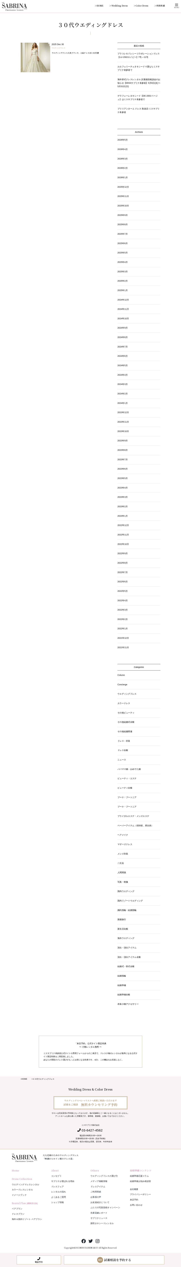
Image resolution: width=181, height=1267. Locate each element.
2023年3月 (123, 497)
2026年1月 (123, 177)
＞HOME (99, 5)
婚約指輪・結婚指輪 (127, 910)
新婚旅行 (122, 919)
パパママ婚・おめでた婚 (129, 769)
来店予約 (134, 1199)
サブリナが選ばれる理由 (62, 1181)
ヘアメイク (123, 835)
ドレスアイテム (97, 1186)
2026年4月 (123, 149)
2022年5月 (123, 591)
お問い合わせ (136, 1205)
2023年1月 (123, 516)
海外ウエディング (126, 938)
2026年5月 (123, 140)
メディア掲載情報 (98, 1181)
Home (15, 1170)
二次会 (121, 863)
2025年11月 (123, 196)
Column (121, 675)
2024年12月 (123, 300)
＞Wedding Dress (118, 5)
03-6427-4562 (92, 1130)
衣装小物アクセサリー (128, 1004)
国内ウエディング (126, 891)
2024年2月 (123, 393)
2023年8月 (123, 450)
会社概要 (134, 1189)
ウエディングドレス (58, 48)
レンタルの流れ (58, 1192)
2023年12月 (123, 412)
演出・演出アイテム (127, 947)
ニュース (122, 759)
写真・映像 (123, 882)
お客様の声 (95, 1197)
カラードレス (124, 703)
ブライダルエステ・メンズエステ (133, 816)
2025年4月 (123, 262)
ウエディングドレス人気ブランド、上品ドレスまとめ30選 (75, 53)
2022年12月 (123, 525)
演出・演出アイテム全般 (129, 957)
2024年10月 (123, 318)
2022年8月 (123, 563)
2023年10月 (123, 431)
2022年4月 (123, 600)
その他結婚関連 (125, 731)
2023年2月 (123, 506)
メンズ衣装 (123, 854)
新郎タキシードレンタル (102, 1223)
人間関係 (122, 872)
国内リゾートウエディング (130, 900)
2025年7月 (123, 234)
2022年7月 (123, 572)
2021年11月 (123, 647)
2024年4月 (123, 375)
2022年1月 (123, 628)
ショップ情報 (57, 1202)
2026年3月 (123, 159)
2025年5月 (123, 252)
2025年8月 (123, 224)
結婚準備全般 (124, 994)
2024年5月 (123, 365)
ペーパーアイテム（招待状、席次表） (135, 825)
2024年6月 (123, 356)
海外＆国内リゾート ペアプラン (27, 1219)
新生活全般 (123, 929)
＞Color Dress (141, 5)
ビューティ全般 (125, 788)
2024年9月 (123, 328)
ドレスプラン (18, 1214)
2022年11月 (123, 534)
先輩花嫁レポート (98, 1213)
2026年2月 (123, 168)
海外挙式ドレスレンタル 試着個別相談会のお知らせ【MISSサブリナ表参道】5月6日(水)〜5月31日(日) (139, 83)
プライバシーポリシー (140, 1194)
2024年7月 (123, 347)
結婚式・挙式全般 (126, 966)
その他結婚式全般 (126, 722)
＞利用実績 (159, 5)
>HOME (24, 1079)
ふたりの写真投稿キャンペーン (105, 1207)
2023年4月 (123, 488)
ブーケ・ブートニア (127, 797)
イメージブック (19, 1195)
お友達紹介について (100, 1202)
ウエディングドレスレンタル (25, 1184)
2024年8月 (123, 337)
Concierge (122, 684)
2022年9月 (123, 553)
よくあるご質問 (58, 1197)
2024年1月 (123, 403)
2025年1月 (123, 290)
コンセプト (56, 1176)
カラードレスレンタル (22, 1189)
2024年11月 (123, 309)
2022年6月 (123, 581)
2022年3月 (123, 610)
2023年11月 (123, 422)
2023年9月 (123, 440)
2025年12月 (123, 187)
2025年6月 (123, 243)
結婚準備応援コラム (139, 1176)
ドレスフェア (57, 1186)
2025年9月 (123, 215)
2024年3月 (123, 384)
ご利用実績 (95, 1192)
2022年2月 (123, 619)
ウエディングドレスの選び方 (104, 1176)
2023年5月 (123, 478)
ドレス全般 (123, 750)
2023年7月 (123, 459)
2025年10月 (123, 205)
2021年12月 (123, 638)
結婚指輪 (122, 976)
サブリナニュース (98, 1218)
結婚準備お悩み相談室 (140, 1181)
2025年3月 (123, 271)
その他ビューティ (126, 713)
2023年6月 (123, 469)
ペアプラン (17, 1208)
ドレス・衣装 (124, 741)
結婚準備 (122, 985)
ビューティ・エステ (127, 778)
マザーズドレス (125, 844)
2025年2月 (123, 281)
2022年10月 (123, 544)
